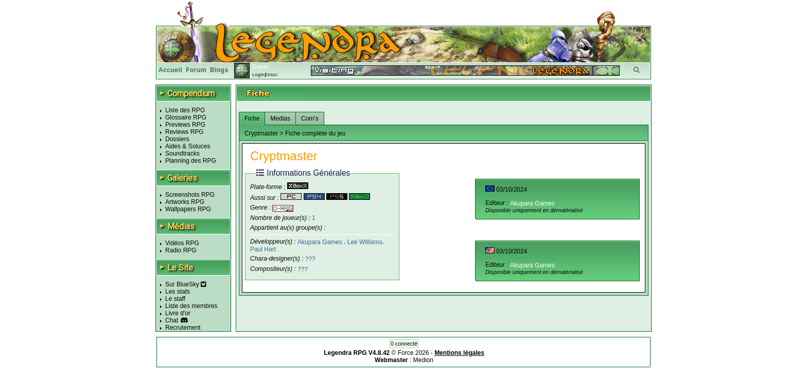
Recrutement (183, 327)
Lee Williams (364, 241)
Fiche (251, 118)
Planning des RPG (190, 160)
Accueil (170, 70)
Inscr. (272, 74)
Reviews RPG (184, 131)
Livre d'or (177, 313)
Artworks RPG (184, 202)
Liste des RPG (185, 110)
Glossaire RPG (185, 117)
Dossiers (177, 139)
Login (258, 74)
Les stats (177, 291)
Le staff (175, 298)
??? (310, 259)
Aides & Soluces (187, 146)
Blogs (219, 70)
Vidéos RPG (182, 243)
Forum (196, 70)
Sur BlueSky (185, 284)
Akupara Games (320, 241)
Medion (423, 360)
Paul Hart (263, 248)
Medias (280, 118)
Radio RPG (181, 250)
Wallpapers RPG (188, 209)
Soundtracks (182, 153)
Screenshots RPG (190, 194)
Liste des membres (191, 306)
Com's (310, 118)
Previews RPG (185, 124)
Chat (171, 320)
